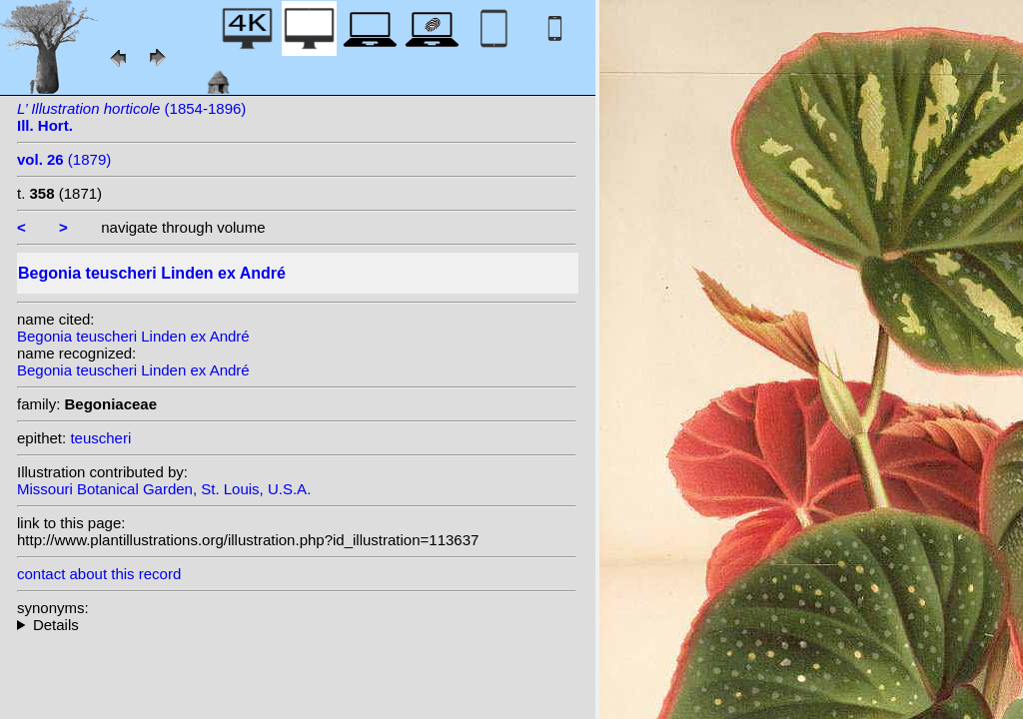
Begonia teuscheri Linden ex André (133, 336)
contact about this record (99, 573)
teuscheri (100, 437)
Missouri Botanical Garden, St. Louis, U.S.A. (164, 488)
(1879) (64, 159)
